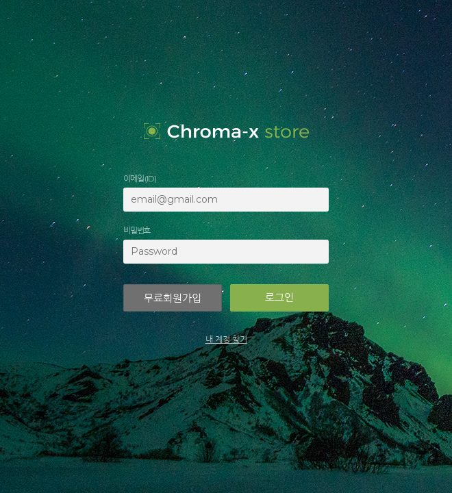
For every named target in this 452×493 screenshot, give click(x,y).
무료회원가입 (172, 298)
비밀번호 (136, 230)
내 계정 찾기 (226, 339)
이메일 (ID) (139, 178)
